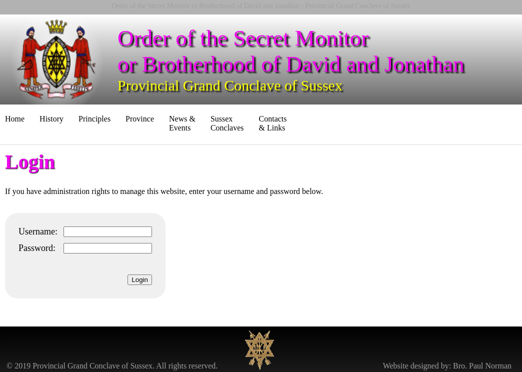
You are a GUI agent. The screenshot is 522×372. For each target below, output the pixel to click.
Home (14, 118)
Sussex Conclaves (227, 123)
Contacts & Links (273, 123)
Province (140, 118)
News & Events (182, 123)
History (52, 118)
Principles (94, 118)
